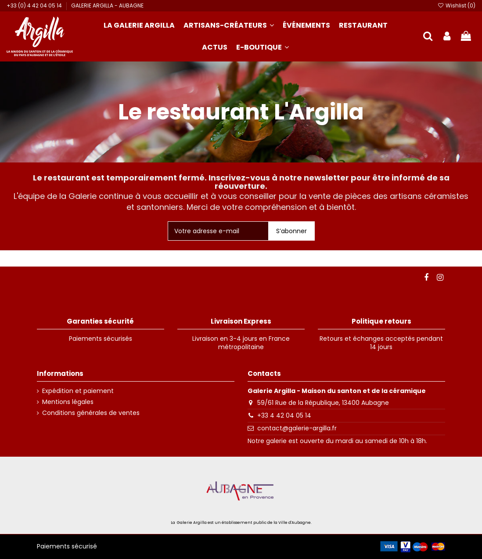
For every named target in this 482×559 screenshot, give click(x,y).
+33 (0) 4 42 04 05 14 (35, 5)
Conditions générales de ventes (91, 413)
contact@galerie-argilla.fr (297, 428)
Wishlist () (456, 5)
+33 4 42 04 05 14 (284, 415)
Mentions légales (68, 402)
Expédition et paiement (78, 391)
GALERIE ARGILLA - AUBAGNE (107, 5)
